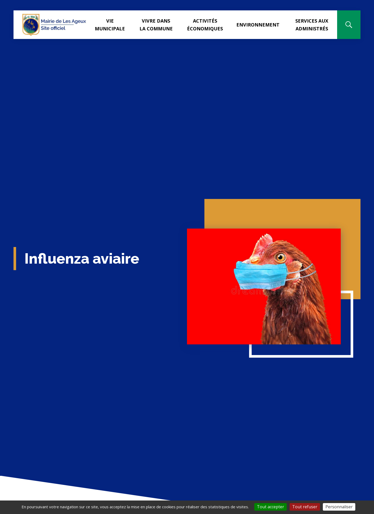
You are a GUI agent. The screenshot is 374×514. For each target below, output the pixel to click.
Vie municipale (110, 25)
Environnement (257, 25)
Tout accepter (270, 507)
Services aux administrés (311, 25)
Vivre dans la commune (156, 25)
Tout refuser (304, 507)
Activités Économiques (205, 25)
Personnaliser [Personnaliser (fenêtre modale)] (339, 507)
